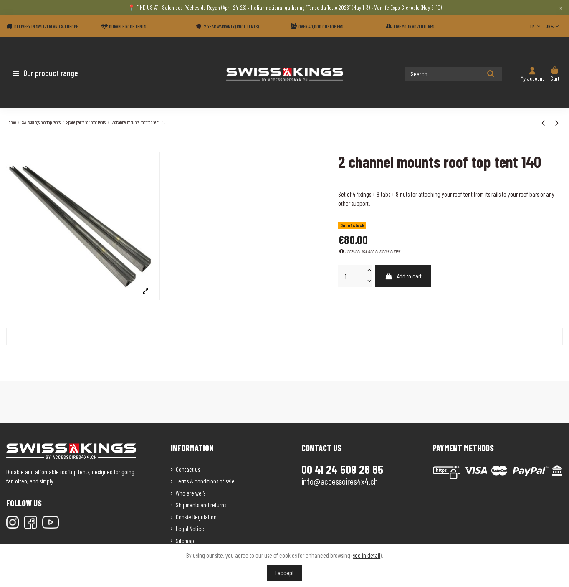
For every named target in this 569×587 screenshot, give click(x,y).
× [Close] (560, 7)
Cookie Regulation (196, 517)
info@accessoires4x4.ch (339, 481)
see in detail (366, 555)
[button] (55, 72)
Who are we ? (190, 493)
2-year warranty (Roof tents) (231, 26)
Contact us (188, 469)
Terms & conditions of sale (205, 481)
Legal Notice (190, 528)
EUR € (552, 26)
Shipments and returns (201, 505)
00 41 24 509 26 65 (342, 469)
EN (536, 26)
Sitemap (185, 540)
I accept (284, 573)
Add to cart (403, 276)
